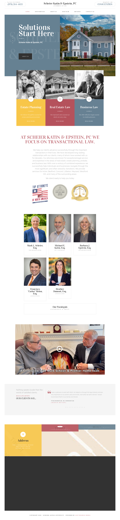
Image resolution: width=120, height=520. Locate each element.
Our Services (40, 11)
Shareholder (35, 250)
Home (28, 11)
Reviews (77, 11)
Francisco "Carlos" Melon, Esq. (35, 291)
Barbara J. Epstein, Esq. (84, 246)
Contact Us (90, 11)
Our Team (65, 11)
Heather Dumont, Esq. (59, 290)
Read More (31, 121)
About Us (53, 11)
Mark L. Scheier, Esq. (35, 246)
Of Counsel (60, 250)
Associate (35, 296)
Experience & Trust (60, 309)
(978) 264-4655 (15, 4)
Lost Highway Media (83, 515)
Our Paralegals (60, 307)
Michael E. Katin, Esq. (60, 246)
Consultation (105, 4)
